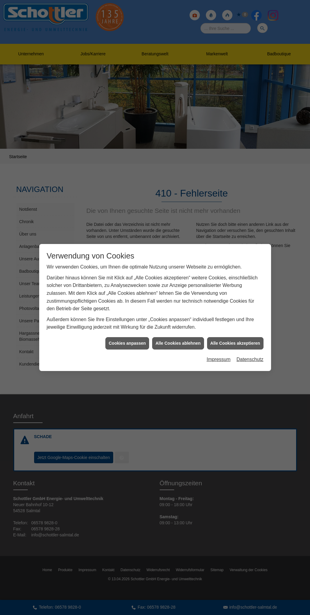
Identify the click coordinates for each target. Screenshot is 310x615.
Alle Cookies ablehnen (177, 328)
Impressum (218, 344)
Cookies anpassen (127, 328)
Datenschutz (250, 344)
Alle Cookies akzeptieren (235, 328)
